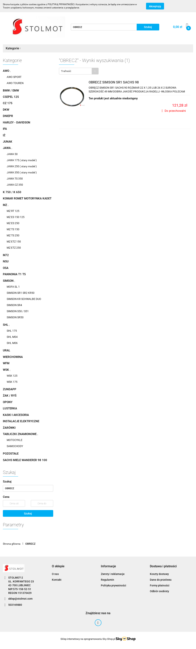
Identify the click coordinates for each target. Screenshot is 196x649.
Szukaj (28, 513)
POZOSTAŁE (11, 453)
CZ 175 (7, 103)
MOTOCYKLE (14, 440)
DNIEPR (8, 116)
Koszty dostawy (159, 574)
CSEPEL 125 (11, 97)
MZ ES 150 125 (15, 217)
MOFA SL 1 (13, 286)
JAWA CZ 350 (15, 184)
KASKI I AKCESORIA (16, 415)
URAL (6, 350)
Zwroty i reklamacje (113, 574)
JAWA (7, 148)
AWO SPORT (14, 76)
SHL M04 (12, 336)
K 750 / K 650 (12, 192)
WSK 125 (12, 375)
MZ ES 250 (13, 223)
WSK (6, 369)
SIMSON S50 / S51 (18, 311)
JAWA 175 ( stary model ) (22, 160)
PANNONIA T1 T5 (14, 274)
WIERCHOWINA (13, 357)
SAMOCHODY (15, 446)
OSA (5, 268)
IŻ (4, 135)
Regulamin (107, 579)
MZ (5, 205)
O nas (55, 574)
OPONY (7, 402)
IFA (5, 129)
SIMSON (9, 280)
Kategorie (13, 48)
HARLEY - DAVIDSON (16, 122)
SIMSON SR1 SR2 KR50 (20, 292)
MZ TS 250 (13, 235)
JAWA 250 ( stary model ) (22, 166)
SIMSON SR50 (15, 317)
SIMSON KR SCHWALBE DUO (24, 298)
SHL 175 (12, 330)
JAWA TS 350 (15, 178)
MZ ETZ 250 (14, 247)
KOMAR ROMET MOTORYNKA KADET (27, 198)
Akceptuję (155, 6)
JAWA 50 (12, 154)
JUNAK (7, 141)
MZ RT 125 (13, 210)
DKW (6, 109)
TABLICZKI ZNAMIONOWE (20, 434)
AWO (7, 71)
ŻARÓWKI (9, 427)
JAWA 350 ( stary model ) (22, 172)
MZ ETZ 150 (14, 241)
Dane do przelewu (161, 579)
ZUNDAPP (9, 389)
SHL (6, 325)
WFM (6, 363)
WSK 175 (12, 381)
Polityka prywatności (113, 585)
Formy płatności (159, 585)
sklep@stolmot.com (20, 598)
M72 (6, 255)
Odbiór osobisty (159, 591)
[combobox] (79, 71)
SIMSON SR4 (14, 305)
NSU (6, 261)
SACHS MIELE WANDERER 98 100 (25, 460)
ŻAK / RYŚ (9, 395)
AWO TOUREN (15, 83)
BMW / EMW (11, 90)
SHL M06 (12, 343)
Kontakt (56, 579)
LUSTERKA (10, 408)
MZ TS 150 (13, 229)
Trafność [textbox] (66, 71)
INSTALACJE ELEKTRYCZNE (21, 421)
